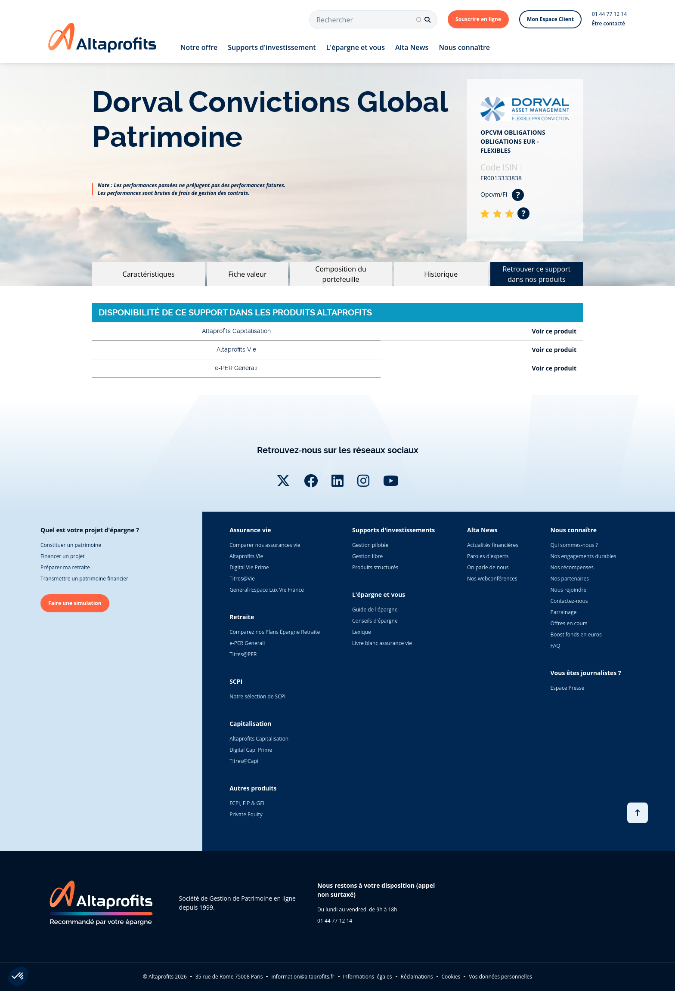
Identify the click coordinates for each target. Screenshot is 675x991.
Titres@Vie (242, 578)
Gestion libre (367, 556)
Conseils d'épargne (375, 620)
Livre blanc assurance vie (382, 643)
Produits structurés (375, 567)
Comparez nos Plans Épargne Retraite (274, 632)
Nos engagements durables (583, 556)
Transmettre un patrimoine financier (84, 578)
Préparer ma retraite (65, 567)
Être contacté (608, 23)
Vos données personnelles (500, 976)
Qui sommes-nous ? (574, 545)
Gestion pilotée (370, 545)
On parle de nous (487, 567)
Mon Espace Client (550, 19)
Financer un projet (62, 556)
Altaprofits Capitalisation (258, 738)
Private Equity (246, 814)
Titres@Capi (243, 761)
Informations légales (367, 976)
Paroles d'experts (488, 556)
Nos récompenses (572, 567)
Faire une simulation (75, 603)
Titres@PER (243, 654)
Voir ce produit (554, 331)
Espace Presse (568, 688)
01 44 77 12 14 (609, 14)
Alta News (411, 47)
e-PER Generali (247, 643)
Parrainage (564, 612)
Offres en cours (569, 623)
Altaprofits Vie (246, 556)
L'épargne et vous (355, 47)
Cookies (451, 976)
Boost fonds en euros (576, 634)
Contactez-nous (569, 601)
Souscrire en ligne (478, 19)
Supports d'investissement (272, 47)
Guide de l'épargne (374, 609)
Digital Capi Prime (250, 749)
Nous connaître (464, 47)
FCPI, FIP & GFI (246, 803)
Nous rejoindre (569, 589)
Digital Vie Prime (249, 567)
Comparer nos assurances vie (264, 545)
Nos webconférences (492, 578)
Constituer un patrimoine (70, 545)
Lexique (361, 632)
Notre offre (198, 47)
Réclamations (417, 976)
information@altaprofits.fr (302, 976)
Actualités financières (492, 545)
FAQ (555, 645)
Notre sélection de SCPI (257, 696)
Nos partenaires (570, 578)
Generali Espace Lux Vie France (266, 589)
